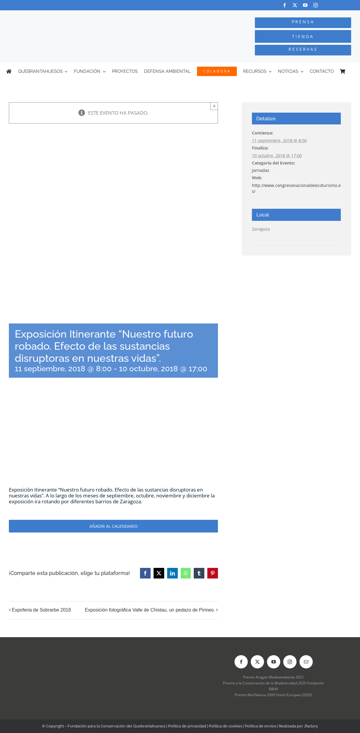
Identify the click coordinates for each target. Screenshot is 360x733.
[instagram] (315, 5)
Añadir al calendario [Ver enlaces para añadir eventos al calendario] (113, 526)
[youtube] (305, 5)
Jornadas (260, 170)
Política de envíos (260, 726)
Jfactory (311, 726)
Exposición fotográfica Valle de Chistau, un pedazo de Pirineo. (150, 609)
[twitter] (295, 5)
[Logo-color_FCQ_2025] (68, 15)
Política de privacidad (187, 726)
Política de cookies (225, 726)
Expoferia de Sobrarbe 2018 (41, 609)
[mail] (306, 661)
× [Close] (214, 106)
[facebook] (284, 5)
